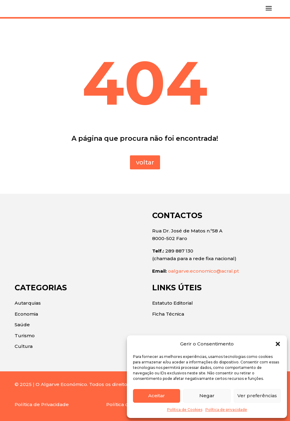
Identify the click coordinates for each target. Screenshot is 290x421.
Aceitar (156, 395)
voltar (145, 162)
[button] (278, 344)
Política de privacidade (226, 409)
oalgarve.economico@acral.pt (203, 271)
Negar (207, 395)
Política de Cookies (184, 409)
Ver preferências (257, 395)
